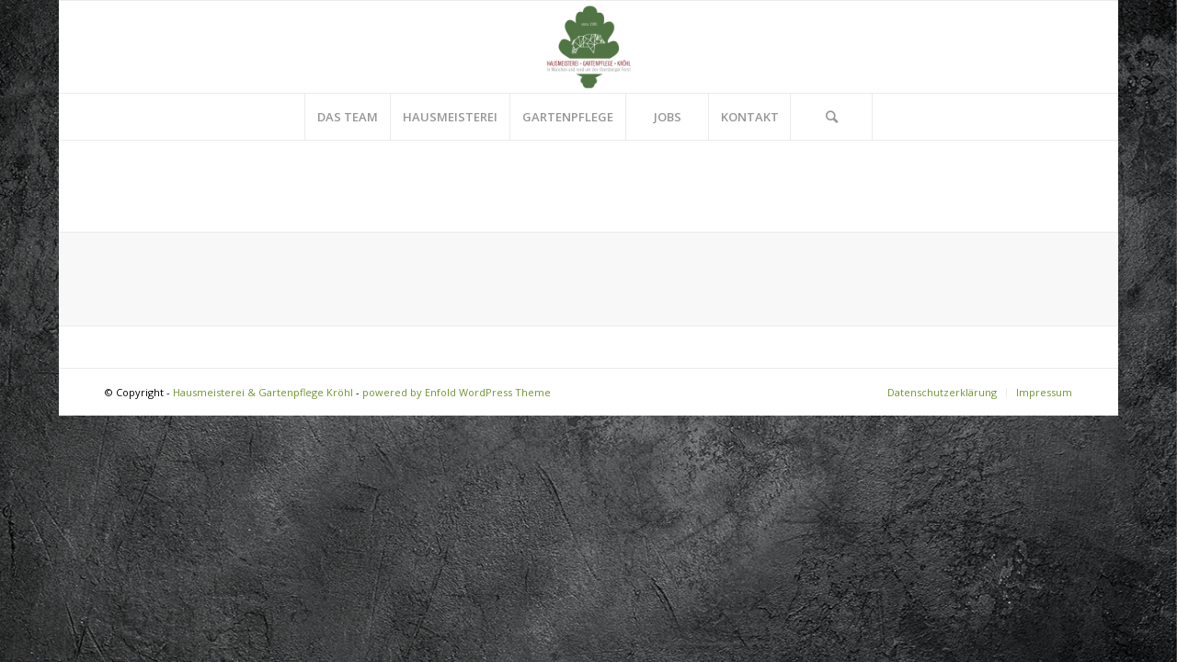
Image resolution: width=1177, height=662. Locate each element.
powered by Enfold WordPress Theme (456, 392)
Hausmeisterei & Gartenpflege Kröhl (263, 392)
